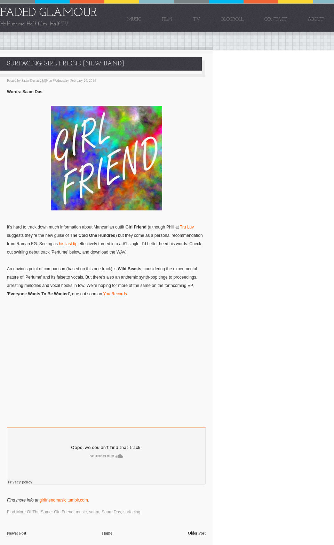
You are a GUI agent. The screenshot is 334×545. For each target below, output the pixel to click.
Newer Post (16, 533)
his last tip (68, 243)
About (316, 19)
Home (107, 533)
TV (196, 19)
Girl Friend (63, 512)
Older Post (197, 533)
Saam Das (111, 512)
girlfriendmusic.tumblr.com (63, 500)
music (81, 512)
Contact (275, 19)
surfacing (132, 512)
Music (134, 19)
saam (94, 512)
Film (167, 19)
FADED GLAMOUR (48, 13)
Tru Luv (187, 227)
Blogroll (232, 19)
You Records (115, 293)
